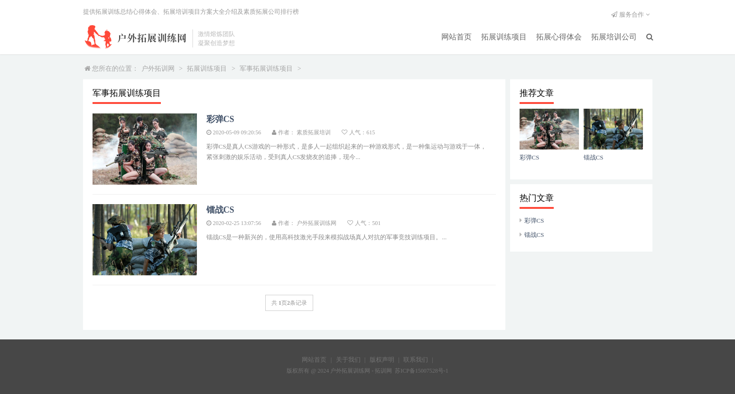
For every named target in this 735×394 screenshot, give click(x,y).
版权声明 (382, 359)
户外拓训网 (158, 68)
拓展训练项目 (504, 37)
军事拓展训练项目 (266, 68)
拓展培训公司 (614, 37)
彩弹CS (534, 220)
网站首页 (456, 37)
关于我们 (348, 359)
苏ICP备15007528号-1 (421, 370)
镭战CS (534, 234)
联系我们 (415, 359)
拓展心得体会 (559, 37)
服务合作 (631, 14)
